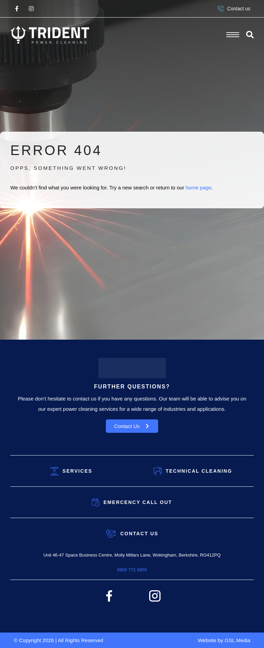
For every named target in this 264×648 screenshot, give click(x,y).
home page (198, 187)
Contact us (234, 8)
